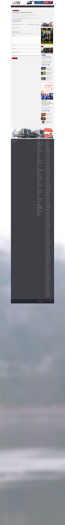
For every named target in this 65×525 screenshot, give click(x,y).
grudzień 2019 (47, 257)
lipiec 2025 (47, 156)
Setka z (32, 6)
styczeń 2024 (47, 183)
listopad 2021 (47, 222)
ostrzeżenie (23, 13)
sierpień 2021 (47, 227)
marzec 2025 (47, 162)
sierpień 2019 (47, 263)
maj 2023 (47, 195)
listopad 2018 (47, 277)
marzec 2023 (47, 198)
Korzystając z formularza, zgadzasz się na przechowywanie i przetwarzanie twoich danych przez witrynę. (26, 56)
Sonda (38, 195)
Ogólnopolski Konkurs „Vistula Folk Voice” (49, 122)
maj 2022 (47, 213)
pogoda (25, 13)
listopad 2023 (47, 186)
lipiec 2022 (47, 210)
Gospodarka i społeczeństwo (16, 10)
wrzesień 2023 (47, 189)
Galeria (29, 6)
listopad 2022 (47, 204)
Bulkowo (38, 152)
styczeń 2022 (47, 219)
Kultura (39, 6)
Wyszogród (38, 209)
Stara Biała (38, 199)
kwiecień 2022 (47, 215)
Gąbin (38, 157)
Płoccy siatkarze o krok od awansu (49, 78)
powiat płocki (27, 13)
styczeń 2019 (47, 274)
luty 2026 (47, 145)
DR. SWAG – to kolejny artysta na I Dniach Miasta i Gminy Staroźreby (47, 103)
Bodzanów (38, 149)
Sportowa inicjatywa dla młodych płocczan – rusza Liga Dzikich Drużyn (49, 73)
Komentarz (13, 35)
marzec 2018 (47, 289)
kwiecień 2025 (47, 160)
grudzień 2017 (47, 293)
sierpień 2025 (47, 154)
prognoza (30, 13)
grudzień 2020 (47, 239)
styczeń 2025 (47, 165)
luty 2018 (47, 290)
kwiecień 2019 (47, 269)
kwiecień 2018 (47, 287)
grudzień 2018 (47, 275)
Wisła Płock (38, 205)
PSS (37, 187)
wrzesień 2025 (47, 153)
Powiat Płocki (38, 184)
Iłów (37, 165)
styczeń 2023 (47, 201)
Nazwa (13, 45)
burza (19, 13)
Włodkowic (38, 212)
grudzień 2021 (47, 221)
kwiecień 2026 (47, 142)
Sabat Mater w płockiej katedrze (49, 118)
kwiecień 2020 (47, 251)
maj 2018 (47, 286)
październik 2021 (48, 224)
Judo (37, 168)
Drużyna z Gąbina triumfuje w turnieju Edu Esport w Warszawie (49, 69)
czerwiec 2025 (47, 157)
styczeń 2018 (47, 292)
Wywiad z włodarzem (39, 211)
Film (37, 155)
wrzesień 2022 (47, 207)
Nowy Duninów (39, 178)
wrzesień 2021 (47, 225)
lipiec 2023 (47, 192)
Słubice (38, 202)
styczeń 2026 (47, 147)
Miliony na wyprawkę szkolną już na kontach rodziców (33, 25)
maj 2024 (47, 177)
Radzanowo (38, 192)
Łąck (37, 215)
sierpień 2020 (47, 245)
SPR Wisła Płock (39, 198)
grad (21, 13)
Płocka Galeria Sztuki (39, 190)
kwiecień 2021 (47, 233)
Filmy (35, 6)
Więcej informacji (14, 142)
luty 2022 (47, 218)
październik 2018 (48, 278)
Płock (31, 13)
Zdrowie (38, 214)
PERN (37, 181)
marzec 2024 (47, 180)
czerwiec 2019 (47, 266)
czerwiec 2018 (47, 284)
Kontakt (46, 6)
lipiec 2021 (47, 228)
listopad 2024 (47, 168)
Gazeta (43, 6)
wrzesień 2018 (47, 280)
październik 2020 (48, 242)
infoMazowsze (25, 6)
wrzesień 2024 (47, 171)
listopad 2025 (47, 150)
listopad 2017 (47, 295)
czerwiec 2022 (47, 212)
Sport (38, 196)
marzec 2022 (47, 216)
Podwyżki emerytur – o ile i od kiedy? (17, 24)
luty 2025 (47, 163)
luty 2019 (47, 272)
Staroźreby (45, 100)
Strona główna (15, 6)
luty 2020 (47, 254)
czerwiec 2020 (47, 248)
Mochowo (38, 175)
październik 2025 (48, 151)
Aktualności (20, 6)
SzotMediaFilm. (46, 301)
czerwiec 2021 (47, 230)
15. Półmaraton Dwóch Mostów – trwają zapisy (46, 57)
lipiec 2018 (47, 283)
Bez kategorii (38, 146)
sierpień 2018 (47, 281)
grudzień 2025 (47, 148)
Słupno (38, 204)
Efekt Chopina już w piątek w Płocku (48, 114)
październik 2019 (48, 260)
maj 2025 (47, 159)
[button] (40, 6)
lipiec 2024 (47, 174)
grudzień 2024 (47, 166)
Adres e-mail (14, 48)
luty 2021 (47, 236)
